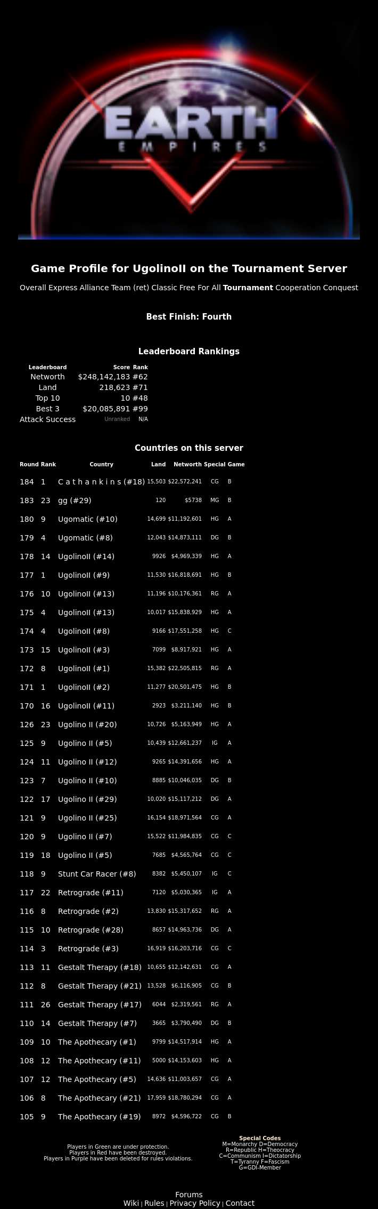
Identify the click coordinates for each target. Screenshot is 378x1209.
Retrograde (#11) (91, 892)
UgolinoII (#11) (86, 706)
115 (27, 930)
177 (27, 575)
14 (46, 556)
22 (46, 892)
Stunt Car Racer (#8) (97, 874)
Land (48, 387)
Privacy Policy (195, 1203)
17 (46, 799)
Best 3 (47, 408)
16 (46, 706)
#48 (140, 398)
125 (27, 743)
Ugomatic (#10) (88, 519)
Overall (33, 287)
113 (27, 967)
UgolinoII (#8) (84, 631)
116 (27, 911)
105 (27, 1116)
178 (27, 556)
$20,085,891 (106, 408)
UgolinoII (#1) (84, 668)
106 (27, 1098)
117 (27, 892)
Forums (189, 1194)
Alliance (94, 287)
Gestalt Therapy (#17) (100, 1004)
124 (27, 762)
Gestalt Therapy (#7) (97, 1023)
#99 (140, 408)
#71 (140, 387)
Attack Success (48, 419)
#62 (140, 376)
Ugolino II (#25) (87, 818)
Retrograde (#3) (88, 948)
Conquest (340, 287)
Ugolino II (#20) (87, 724)
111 (27, 1004)
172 (27, 668)
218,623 (114, 387)
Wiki (131, 1203)
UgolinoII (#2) (84, 687)
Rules (154, 1203)
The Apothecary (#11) (99, 1060)
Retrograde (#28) (91, 930)
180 (27, 519)
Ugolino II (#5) (85, 743)
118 (27, 874)
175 (27, 612)
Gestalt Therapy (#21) (100, 986)
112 (27, 986)
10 (125, 398)
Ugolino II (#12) (87, 762)
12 (46, 1060)
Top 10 (48, 398)
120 (27, 836)
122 (27, 799)
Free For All (200, 287)
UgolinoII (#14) (86, 556)
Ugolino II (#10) (87, 780)
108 (27, 1060)
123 (27, 780)
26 (46, 1004)
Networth (47, 376)
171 (27, 687)
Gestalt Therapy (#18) (100, 967)
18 (46, 855)
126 (27, 724)
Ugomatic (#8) (85, 538)
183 (27, 500)
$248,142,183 (104, 376)
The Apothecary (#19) (99, 1116)
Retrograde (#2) (88, 911)
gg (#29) (75, 500)
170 (27, 706)
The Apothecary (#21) (99, 1098)
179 (27, 538)
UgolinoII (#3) (84, 650)
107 (27, 1079)
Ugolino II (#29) (87, 799)
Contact (240, 1203)
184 (27, 482)
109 (27, 1042)
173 (27, 650)
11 (46, 762)
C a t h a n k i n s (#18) (101, 482)
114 (27, 948)
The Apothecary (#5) (97, 1079)
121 (27, 818)
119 (27, 855)
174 (27, 631)
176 (27, 594)
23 (46, 500)
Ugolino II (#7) (85, 836)
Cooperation (298, 287)
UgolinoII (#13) (86, 594)
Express (63, 287)
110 (27, 1023)
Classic (164, 287)
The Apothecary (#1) (97, 1042)
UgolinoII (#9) (84, 575)
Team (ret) (130, 287)
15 (46, 650)
